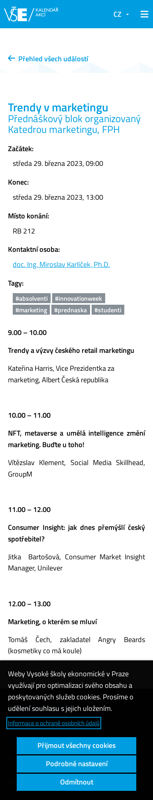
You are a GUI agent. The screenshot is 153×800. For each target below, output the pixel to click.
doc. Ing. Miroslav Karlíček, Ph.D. (61, 264)
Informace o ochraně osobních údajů (54, 723)
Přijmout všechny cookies (76, 745)
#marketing (31, 310)
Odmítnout (76, 782)
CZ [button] (118, 14)
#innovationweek (78, 298)
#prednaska (70, 310)
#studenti (108, 310)
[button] (143, 14)
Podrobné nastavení (77, 763)
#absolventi (32, 298)
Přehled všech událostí (48, 58)
